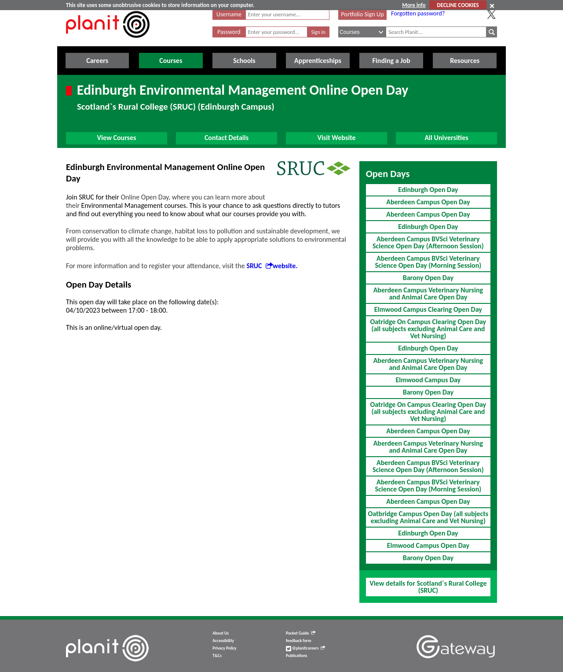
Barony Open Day (428, 277)
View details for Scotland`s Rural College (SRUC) (427, 586)
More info (413, 5)
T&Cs (216, 655)
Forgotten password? (418, 13)
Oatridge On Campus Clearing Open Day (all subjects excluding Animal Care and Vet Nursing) (428, 329)
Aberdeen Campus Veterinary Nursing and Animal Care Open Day (428, 293)
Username (228, 14)
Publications (296, 655)
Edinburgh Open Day (428, 189)
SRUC (259, 266)
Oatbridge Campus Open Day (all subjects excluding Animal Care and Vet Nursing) (428, 517)
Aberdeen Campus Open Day (428, 202)
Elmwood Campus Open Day (428, 545)
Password (228, 32)
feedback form (298, 640)
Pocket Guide (300, 633)
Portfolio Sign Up (362, 14)
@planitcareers (305, 648)
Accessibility (223, 640)
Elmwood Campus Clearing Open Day (428, 309)
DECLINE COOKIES (458, 5)
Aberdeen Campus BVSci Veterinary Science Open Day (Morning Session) (428, 262)
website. (285, 266)
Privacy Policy (224, 648)
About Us (220, 633)
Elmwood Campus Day (428, 380)
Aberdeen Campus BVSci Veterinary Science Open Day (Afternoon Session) (428, 242)
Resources (464, 60)
